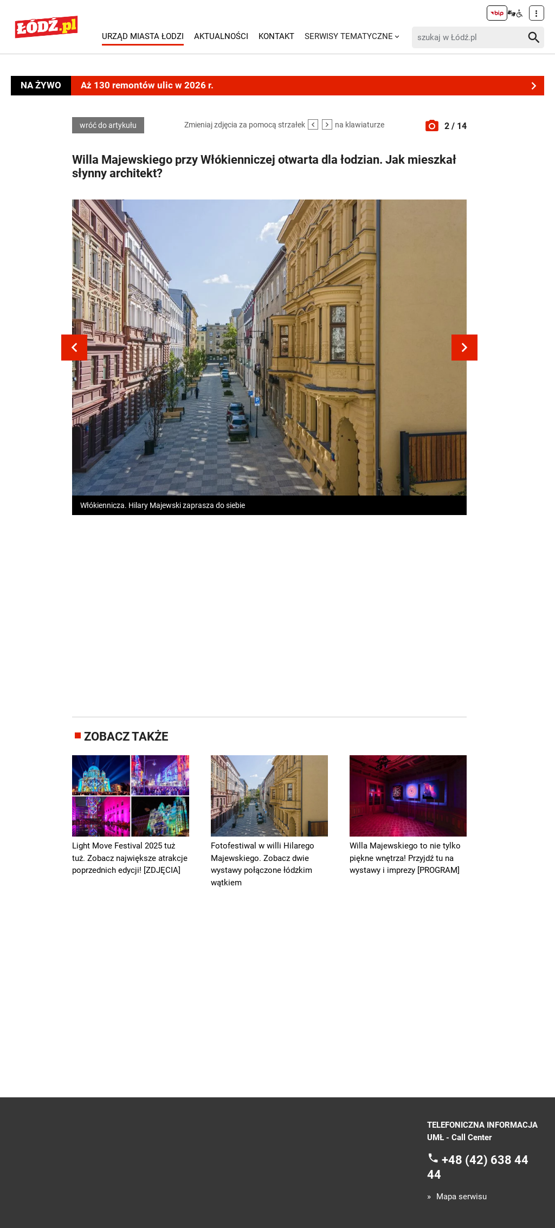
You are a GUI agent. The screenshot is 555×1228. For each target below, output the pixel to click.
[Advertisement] (275, 613)
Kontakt (276, 36)
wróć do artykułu (108, 125)
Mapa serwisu (461, 1197)
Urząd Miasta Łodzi (143, 36)
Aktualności (221, 36)
